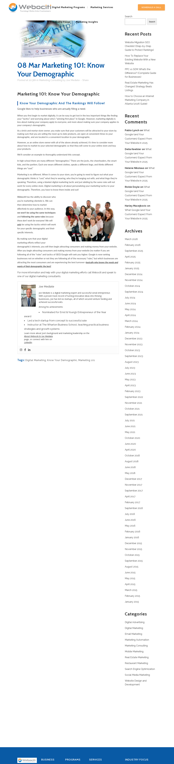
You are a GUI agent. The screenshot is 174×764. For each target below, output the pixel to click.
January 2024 (132, 332)
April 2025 (130, 256)
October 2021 (132, 408)
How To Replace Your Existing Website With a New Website (140, 59)
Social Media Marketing (137, 674)
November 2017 (133, 484)
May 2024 (130, 309)
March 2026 (131, 239)
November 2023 (133, 344)
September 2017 (134, 490)
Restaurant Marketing (136, 663)
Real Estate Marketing (137, 657)
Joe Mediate (73, 80)
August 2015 (131, 566)
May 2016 (130, 525)
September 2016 (134, 508)
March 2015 (131, 590)
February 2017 (132, 502)
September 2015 (134, 560)
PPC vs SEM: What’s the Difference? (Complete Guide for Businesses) (140, 73)
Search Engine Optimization (140, 669)
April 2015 (130, 584)
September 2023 (134, 356)
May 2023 (130, 379)
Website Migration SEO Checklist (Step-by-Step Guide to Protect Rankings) (139, 46)
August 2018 (131, 461)
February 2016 (132, 531)
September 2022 (134, 397)
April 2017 (130, 496)
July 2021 (130, 420)
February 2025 (132, 262)
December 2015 (133, 543)
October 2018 (132, 455)
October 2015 (132, 555)
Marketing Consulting (50, 80)
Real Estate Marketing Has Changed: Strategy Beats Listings (139, 86)
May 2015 (130, 578)
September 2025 (134, 250)
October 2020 (132, 438)
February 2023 (132, 391)
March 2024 (131, 321)
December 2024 (133, 274)
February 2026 (133, 245)
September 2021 (134, 414)
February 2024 (133, 326)
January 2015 (132, 601)
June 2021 (130, 426)
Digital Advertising (134, 622)
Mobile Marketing (134, 651)
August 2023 (132, 362)
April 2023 (130, 385)
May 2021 (130, 432)
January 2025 (132, 268)
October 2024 (132, 286)
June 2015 (130, 572)
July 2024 (130, 297)
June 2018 (130, 467)
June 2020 (130, 443)
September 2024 (134, 291)
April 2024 (130, 315)
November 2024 (134, 280)
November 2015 (133, 549)
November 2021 (133, 403)
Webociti (22, 196)
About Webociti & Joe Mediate (38, 336)
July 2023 (130, 367)
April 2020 (130, 449)
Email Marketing (133, 634)
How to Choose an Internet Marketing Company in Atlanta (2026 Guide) (139, 100)
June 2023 (130, 373)
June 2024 (130, 303)
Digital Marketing (35, 360)
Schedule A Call (151, 7)
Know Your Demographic (62, 360)
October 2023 (132, 350)
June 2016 (130, 519)
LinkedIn (28, 342)
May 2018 (130, 473)
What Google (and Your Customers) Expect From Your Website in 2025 (138, 214)
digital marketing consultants (44, 276)
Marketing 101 (86, 360)
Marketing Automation (137, 639)
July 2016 (130, 514)
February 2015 (132, 596)
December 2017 (133, 479)
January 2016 (132, 537)
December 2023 (133, 338)
